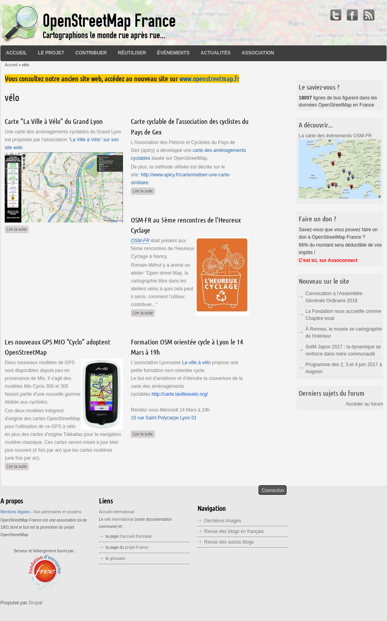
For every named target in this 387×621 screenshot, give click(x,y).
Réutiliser (132, 53)
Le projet (51, 53)
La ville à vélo (196, 362)
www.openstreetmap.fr (209, 78)
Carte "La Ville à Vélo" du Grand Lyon (54, 121)
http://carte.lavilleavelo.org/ (180, 394)
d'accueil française (136, 536)
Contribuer (91, 53)
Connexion (272, 490)
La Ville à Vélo (85, 139)
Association (258, 53)
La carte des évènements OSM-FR (335, 135)
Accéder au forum (364, 404)
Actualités (216, 53)
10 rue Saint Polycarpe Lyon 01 (164, 418)
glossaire (118, 558)
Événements (173, 53)
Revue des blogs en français (234, 531)
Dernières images (222, 521)
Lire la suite (18, 229)
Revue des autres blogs (229, 542)
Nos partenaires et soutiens (57, 512)
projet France (137, 547)
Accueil (16, 53)
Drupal (35, 603)
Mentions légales (15, 512)
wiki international (119, 519)
